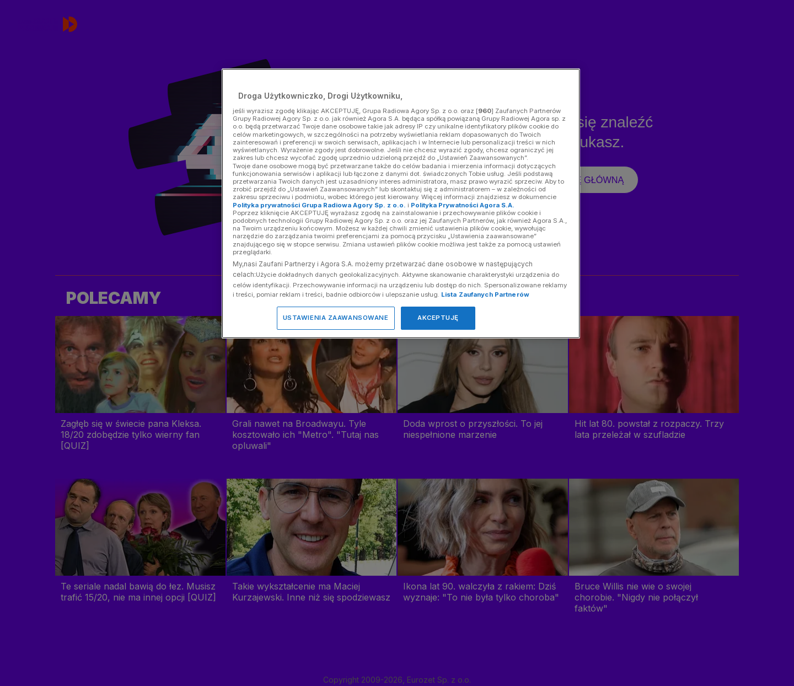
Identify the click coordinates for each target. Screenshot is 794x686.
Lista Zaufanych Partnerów (485, 294)
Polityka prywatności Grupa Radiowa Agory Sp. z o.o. (319, 205)
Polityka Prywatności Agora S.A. (462, 205)
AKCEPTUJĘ (438, 317)
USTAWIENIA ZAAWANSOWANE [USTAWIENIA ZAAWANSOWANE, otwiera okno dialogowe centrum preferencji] (336, 317)
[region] (401, 203)
